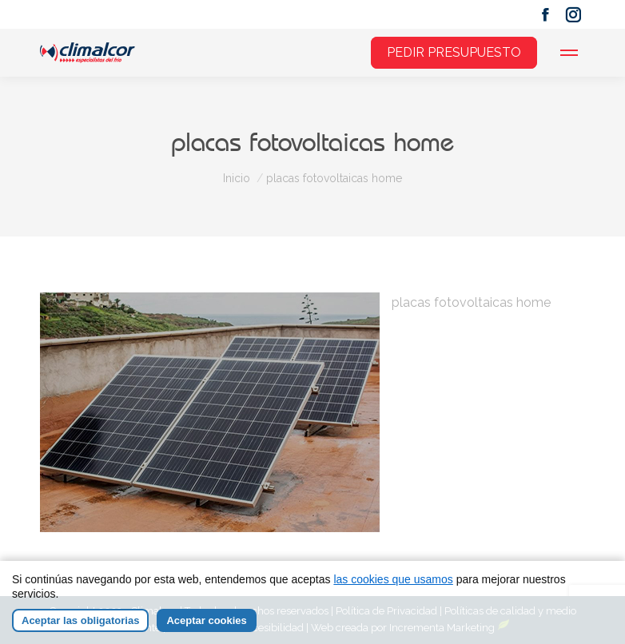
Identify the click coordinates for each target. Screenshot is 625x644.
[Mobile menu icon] (569, 53)
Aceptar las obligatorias (80, 620)
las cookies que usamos (392, 579)
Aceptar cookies (206, 620)
